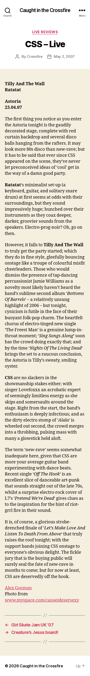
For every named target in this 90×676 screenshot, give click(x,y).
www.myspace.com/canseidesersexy (42, 600)
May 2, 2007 (64, 56)
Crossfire (34, 56)
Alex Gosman (18, 588)
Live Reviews (45, 32)
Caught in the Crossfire (45, 10)
